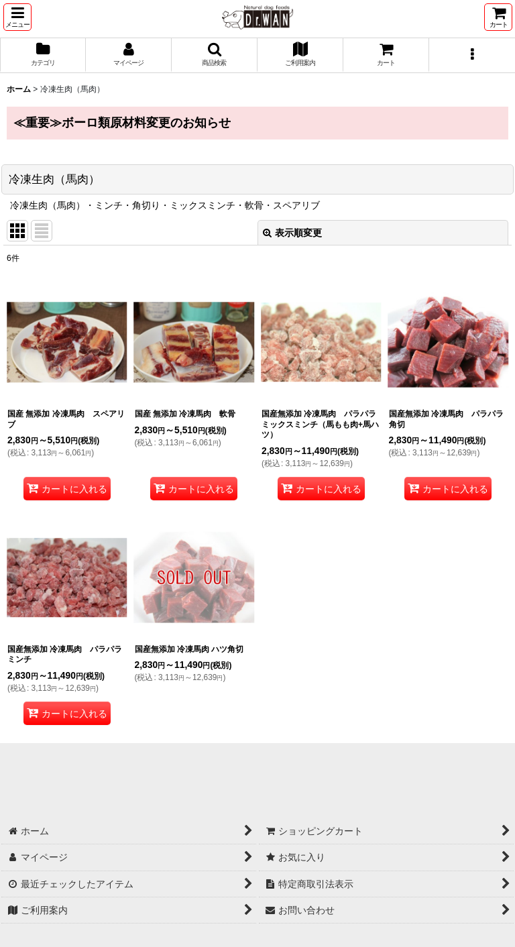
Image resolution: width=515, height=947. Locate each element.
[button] (17, 17)
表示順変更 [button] (292, 232)
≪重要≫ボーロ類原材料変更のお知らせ (122, 122)
